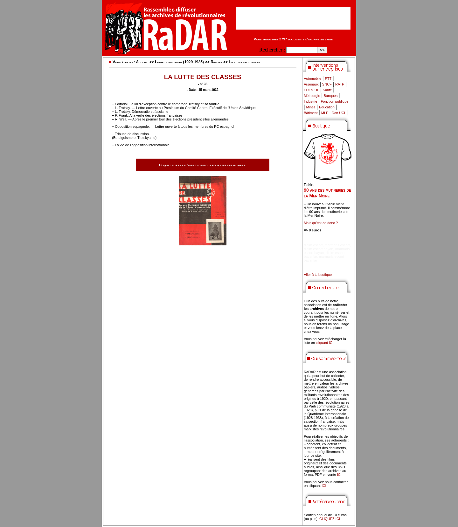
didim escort (313, 245)
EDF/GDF (311, 90)
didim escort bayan (318, 249)
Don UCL (339, 113)
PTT (328, 78)
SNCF (327, 84)
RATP (339, 84)
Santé (327, 90)
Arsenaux (311, 84)
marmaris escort (337, 245)
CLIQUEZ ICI (329, 519)
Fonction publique (335, 101)
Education (327, 107)
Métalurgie (312, 96)
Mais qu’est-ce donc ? (321, 223)
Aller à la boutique (318, 275)
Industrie (310, 101)
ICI (339, 474)
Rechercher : (272, 49)
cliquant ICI (324, 343)
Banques (330, 96)
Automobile (312, 78)
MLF (324, 113)
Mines (310, 107)
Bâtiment (310, 113)
